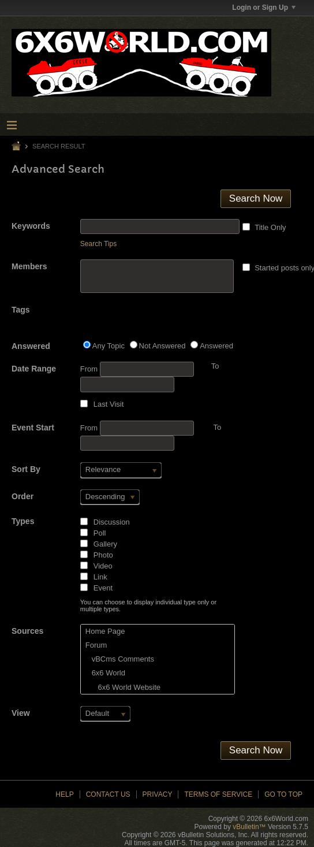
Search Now (256, 198)
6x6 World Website (122, 687)
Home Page (105, 631)
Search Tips (98, 244)
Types (23, 521)
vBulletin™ (249, 827)
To (217, 427)
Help (64, 794)
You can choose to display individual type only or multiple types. (148, 605)
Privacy (158, 794)
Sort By (26, 469)
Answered (31, 346)
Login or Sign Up (264, 7)
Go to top (283, 794)
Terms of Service (218, 794)
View (21, 713)
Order (22, 496)
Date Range (34, 368)
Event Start (33, 427)
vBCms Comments (119, 659)
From (137, 369)
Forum (96, 645)
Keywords (31, 226)
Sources (27, 631)
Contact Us (108, 794)
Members (29, 266)
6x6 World (105, 672)
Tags (21, 309)
